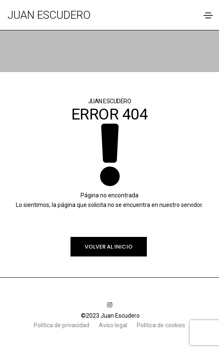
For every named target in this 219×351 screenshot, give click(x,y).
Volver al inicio (109, 247)
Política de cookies (161, 325)
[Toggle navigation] (208, 15)
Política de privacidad (62, 325)
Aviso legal (113, 325)
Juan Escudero (49, 15)
